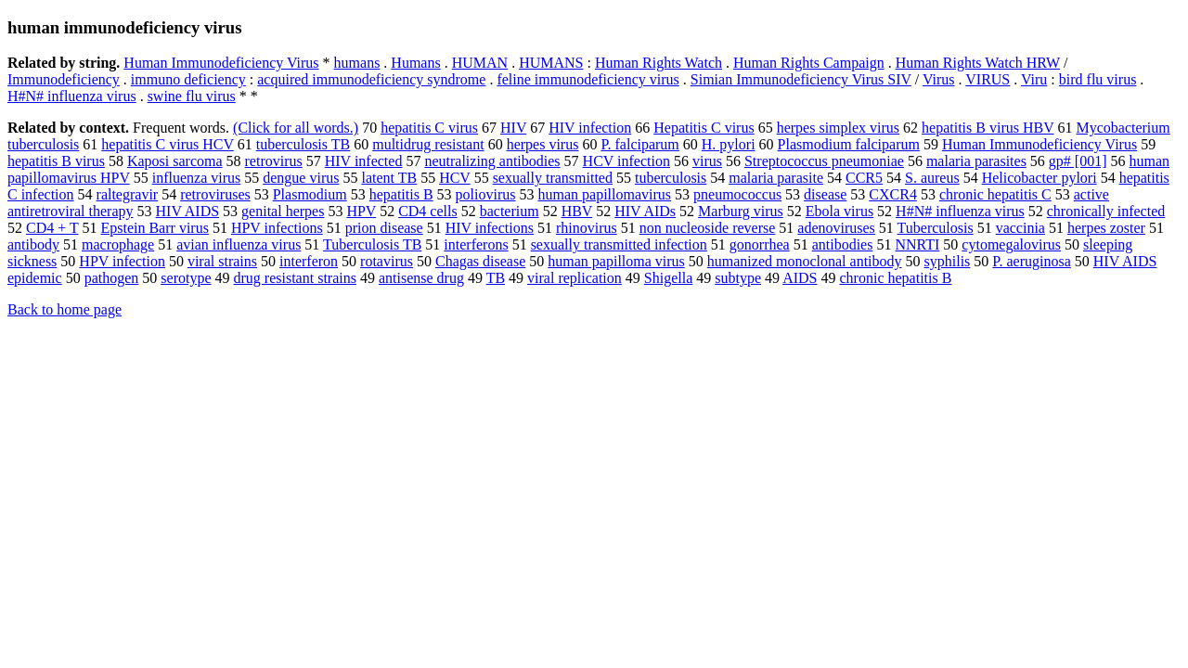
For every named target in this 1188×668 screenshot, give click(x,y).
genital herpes (282, 211)
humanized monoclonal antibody (804, 261)
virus (707, 161)
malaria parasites (976, 161)
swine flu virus (192, 96)
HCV (455, 178)
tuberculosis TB (303, 144)
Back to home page (64, 309)
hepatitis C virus (429, 127)
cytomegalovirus (1011, 244)
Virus (939, 79)
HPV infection (122, 261)
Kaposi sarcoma (175, 161)
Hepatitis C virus (703, 127)
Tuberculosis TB (372, 244)
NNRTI (917, 244)
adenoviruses (836, 228)
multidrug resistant (428, 144)
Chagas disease (480, 261)
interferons (476, 244)
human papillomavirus (605, 194)
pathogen (111, 278)
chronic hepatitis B (896, 278)
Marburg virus (740, 211)
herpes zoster (1106, 228)
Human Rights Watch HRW (978, 63)
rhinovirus (586, 228)
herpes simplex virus (838, 127)
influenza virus (196, 178)
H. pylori (728, 144)
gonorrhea (760, 244)
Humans (415, 63)
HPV (361, 211)
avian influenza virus (238, 244)
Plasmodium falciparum (849, 144)
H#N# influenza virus (71, 96)
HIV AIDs (645, 211)
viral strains (222, 261)
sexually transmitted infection (619, 244)
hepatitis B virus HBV (987, 127)
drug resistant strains (295, 278)
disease (825, 194)
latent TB (389, 178)
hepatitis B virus (56, 161)
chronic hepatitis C (995, 194)
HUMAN (480, 63)
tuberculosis (670, 178)
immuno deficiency (188, 79)
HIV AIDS (188, 211)
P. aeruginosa (1031, 261)
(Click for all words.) (295, 127)
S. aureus (932, 178)
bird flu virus (1098, 79)
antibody (33, 244)
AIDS (799, 278)
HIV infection (590, 127)
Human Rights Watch (658, 63)
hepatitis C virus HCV (167, 144)
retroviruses (215, 194)
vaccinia (1020, 228)
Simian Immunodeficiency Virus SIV (801, 79)
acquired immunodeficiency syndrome (371, 79)
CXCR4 (893, 194)
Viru (1034, 79)
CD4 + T (52, 228)
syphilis (947, 261)
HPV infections (277, 228)
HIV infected (364, 161)
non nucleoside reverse (707, 228)
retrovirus (274, 161)
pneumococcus (737, 194)
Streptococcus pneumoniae (824, 161)
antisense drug (421, 278)
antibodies (842, 244)
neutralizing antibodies (492, 161)
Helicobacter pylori (1039, 178)
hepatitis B (401, 194)
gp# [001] (1078, 161)
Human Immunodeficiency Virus (220, 63)
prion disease (384, 228)
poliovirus (486, 194)
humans (357, 63)
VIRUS (987, 79)
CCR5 (864, 178)
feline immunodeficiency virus (587, 79)
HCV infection (626, 161)
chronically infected (1106, 211)
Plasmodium (310, 194)
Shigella (668, 278)
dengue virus (301, 178)
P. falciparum (639, 144)
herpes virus (543, 144)
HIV (513, 127)
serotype (186, 278)
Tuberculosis (935, 228)
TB (495, 278)
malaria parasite (776, 178)
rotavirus (386, 261)
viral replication (574, 278)
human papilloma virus (616, 261)
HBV (577, 211)
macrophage (118, 244)
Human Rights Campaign (809, 63)
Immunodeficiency (63, 79)
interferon (308, 261)
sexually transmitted (553, 178)
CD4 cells (428, 211)
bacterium (509, 211)
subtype (738, 278)
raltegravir (128, 194)
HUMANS (551, 63)
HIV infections (490, 228)
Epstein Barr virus (154, 228)
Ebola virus (839, 211)
